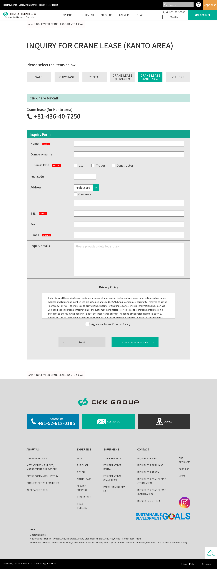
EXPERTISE (84, 449)
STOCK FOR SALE (112, 458)
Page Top (211, 555)
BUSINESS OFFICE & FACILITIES (43, 483)
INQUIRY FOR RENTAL (148, 472)
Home (30, 24)
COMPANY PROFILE (37, 458)
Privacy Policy (188, 564)
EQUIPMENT (111, 449)
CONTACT (143, 449)
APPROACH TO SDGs (37, 489)
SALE (79, 458)
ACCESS (174, 16)
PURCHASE (82, 465)
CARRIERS (184, 469)
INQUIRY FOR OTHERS (148, 500)
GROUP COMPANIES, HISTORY (42, 476)
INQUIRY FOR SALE (147, 458)
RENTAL (81, 472)
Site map (206, 564)
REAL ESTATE (84, 496)
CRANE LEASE (84, 479)
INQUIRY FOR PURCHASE (150, 465)
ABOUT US (33, 449)
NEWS (182, 476)
